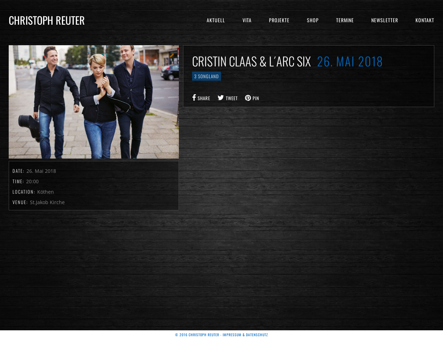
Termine (345, 20)
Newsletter (384, 20)
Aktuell (216, 20)
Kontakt (425, 20)
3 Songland (206, 76)
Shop (313, 20)
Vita (247, 20)
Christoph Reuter (47, 20)
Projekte (279, 20)
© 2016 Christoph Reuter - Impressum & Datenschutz (221, 334)
